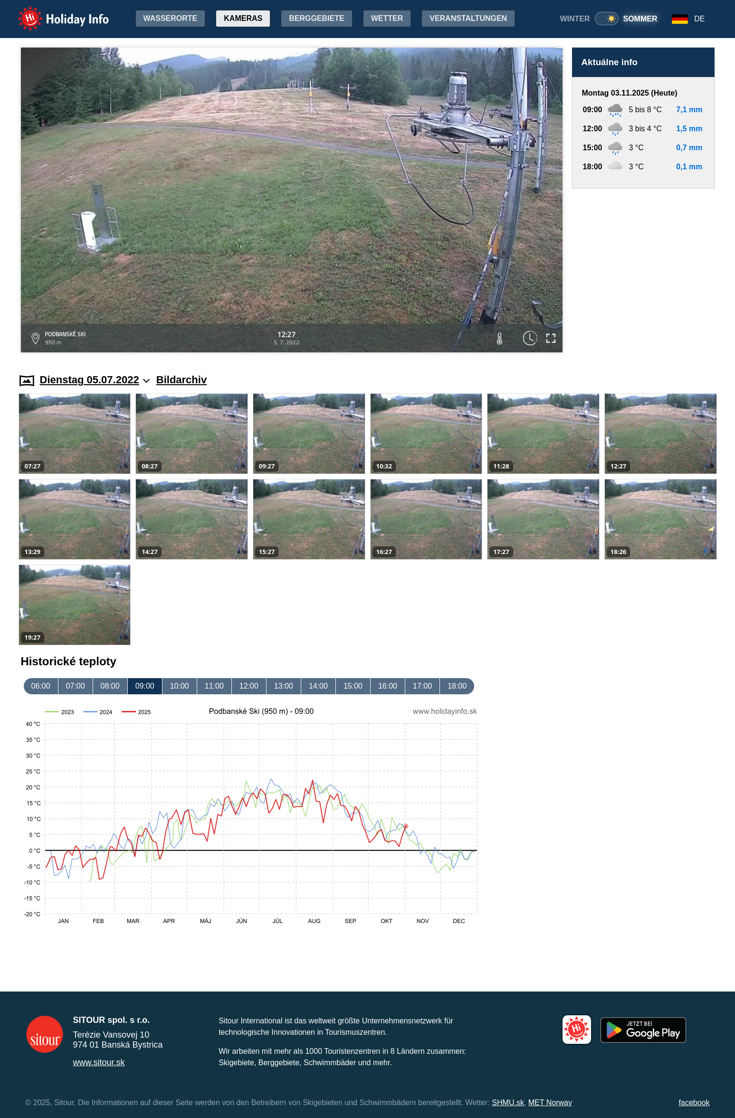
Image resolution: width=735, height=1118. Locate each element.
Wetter (387, 18)
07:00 (75, 686)
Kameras (243, 18)
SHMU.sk (508, 1103)
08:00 (110, 686)
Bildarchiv (181, 380)
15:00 (353, 686)
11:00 (214, 686)
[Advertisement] (643, 272)
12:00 (248, 686)
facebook (694, 1103)
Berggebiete (316, 18)
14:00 (318, 686)
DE (699, 19)
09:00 (144, 686)
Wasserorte (170, 18)
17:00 (422, 686)
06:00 (40, 686)
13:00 (283, 686)
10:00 (179, 686)
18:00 (457, 686)
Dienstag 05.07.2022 (95, 380)
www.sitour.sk (99, 1062)
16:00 (387, 686)
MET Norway (550, 1103)
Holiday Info (54, 12)
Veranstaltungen (468, 18)
